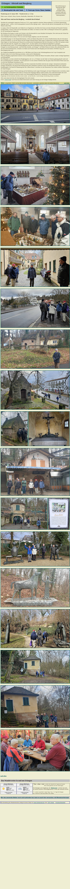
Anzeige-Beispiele (60, 802)
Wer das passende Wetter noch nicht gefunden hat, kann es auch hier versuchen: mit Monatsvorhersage (35, 797)
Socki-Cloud (8, 79)
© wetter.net (8, 793)
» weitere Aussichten (8, 792)
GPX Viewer (51, 802)
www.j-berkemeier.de (39, 802)
